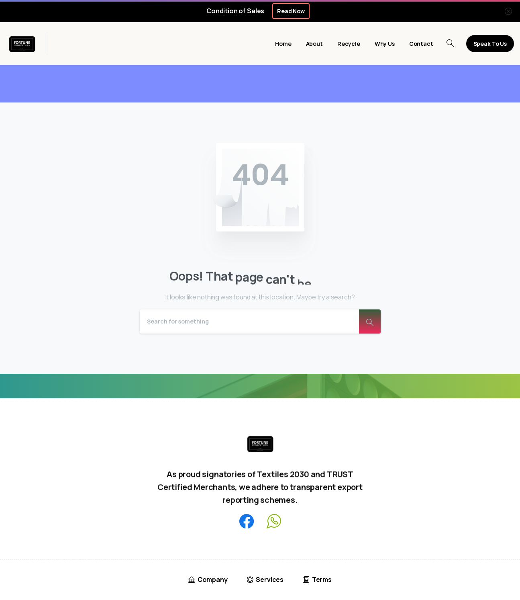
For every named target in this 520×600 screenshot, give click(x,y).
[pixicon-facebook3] (246, 522)
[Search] (249, 321)
